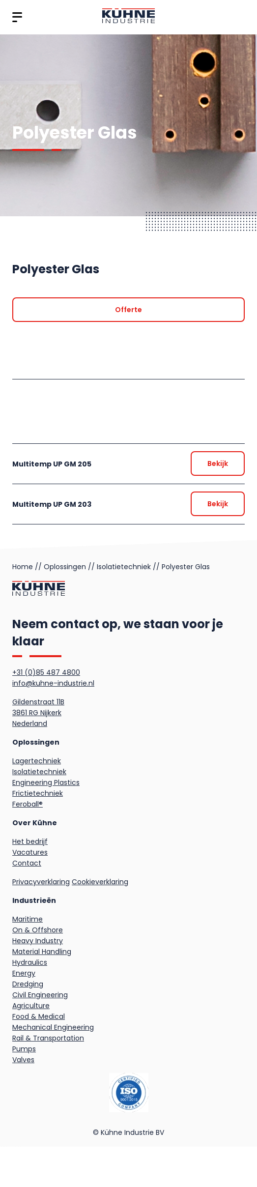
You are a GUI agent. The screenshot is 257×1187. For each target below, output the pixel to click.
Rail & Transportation (48, 1038)
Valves (23, 1060)
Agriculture (31, 1006)
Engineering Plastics (46, 782)
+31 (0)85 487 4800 (46, 672)
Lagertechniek (36, 761)
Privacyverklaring (41, 882)
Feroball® (27, 804)
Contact (26, 863)
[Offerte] (128, 309)
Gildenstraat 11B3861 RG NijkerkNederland (38, 712)
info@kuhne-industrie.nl (53, 683)
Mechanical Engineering (53, 1027)
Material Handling (41, 951)
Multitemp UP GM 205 (51, 464)
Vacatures (30, 852)
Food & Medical (38, 1016)
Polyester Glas (186, 567)
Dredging (27, 984)
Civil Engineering (40, 995)
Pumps (24, 1049)
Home (22, 567)
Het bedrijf (30, 841)
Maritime (27, 919)
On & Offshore (37, 930)
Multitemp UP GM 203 (51, 504)
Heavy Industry (37, 941)
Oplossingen (65, 567)
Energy (23, 973)
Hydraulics (29, 962)
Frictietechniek (37, 793)
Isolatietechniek (124, 567)
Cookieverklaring (100, 882)
